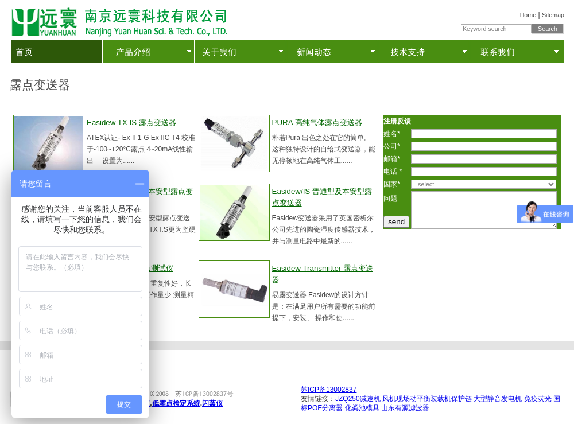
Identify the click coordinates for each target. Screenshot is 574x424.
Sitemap (553, 14)
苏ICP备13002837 (328, 390)
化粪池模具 (362, 408)
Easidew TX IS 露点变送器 (131, 122)
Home (528, 14)
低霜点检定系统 (176, 403)
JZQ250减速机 (358, 399)
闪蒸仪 (212, 403)
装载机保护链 (451, 399)
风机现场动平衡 (406, 399)
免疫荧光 (538, 399)
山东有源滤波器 (405, 408)
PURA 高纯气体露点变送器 (317, 122)
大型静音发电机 (498, 399)
